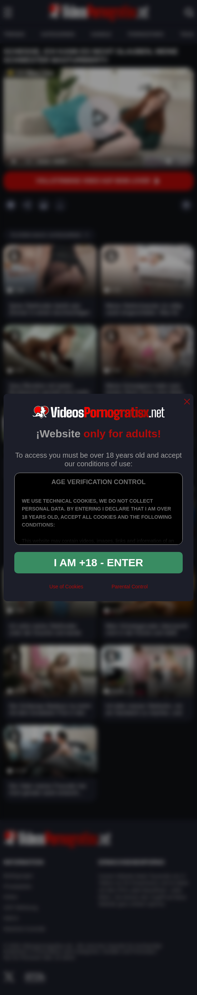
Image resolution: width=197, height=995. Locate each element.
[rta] (97, 589)
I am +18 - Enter (98, 562)
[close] (187, 402)
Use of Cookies (66, 586)
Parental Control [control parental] (130, 586)
